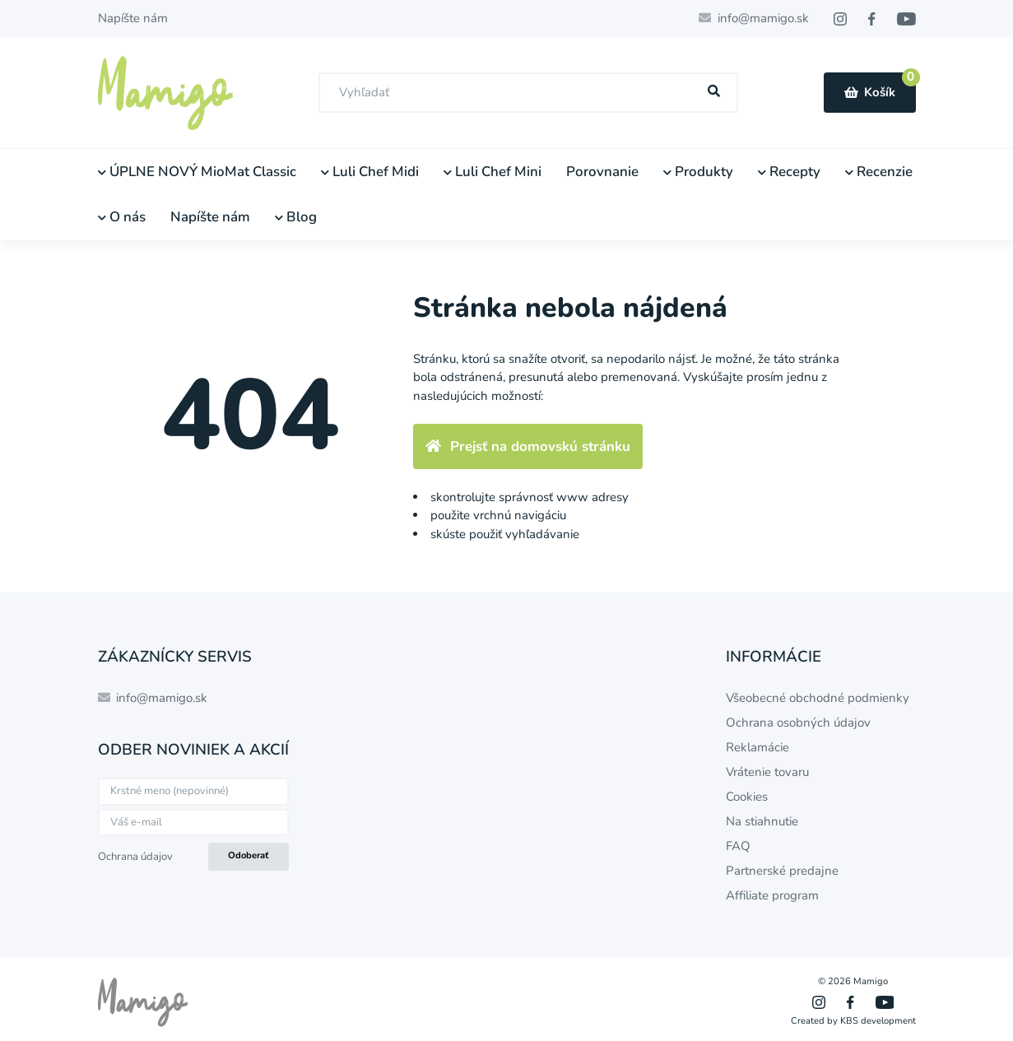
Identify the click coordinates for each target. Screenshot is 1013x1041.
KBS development (878, 1021)
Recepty (789, 171)
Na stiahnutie (762, 821)
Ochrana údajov (135, 856)
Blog (296, 216)
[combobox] (528, 92)
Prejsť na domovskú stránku (527, 446)
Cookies (747, 796)
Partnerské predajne (782, 870)
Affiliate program (772, 895)
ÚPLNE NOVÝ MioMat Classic (197, 171)
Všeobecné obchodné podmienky (817, 698)
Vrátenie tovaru (767, 772)
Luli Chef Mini (492, 171)
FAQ (738, 846)
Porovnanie (602, 171)
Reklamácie (757, 747)
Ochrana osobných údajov (798, 722)
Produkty (698, 171)
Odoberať (248, 855)
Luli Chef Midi (370, 171)
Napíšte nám (133, 18)
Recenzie (879, 171)
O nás (122, 216)
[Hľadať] (713, 91)
